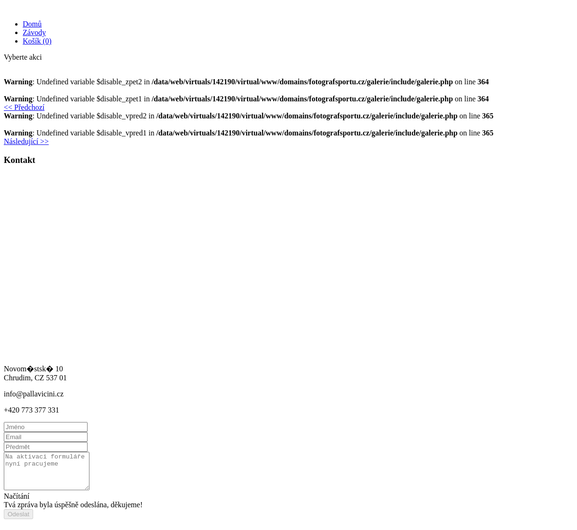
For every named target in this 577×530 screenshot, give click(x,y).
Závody (34, 32)
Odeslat (18, 521)
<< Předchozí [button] (24, 107)
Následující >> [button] (26, 141)
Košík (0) (37, 41)
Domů (32, 24)
